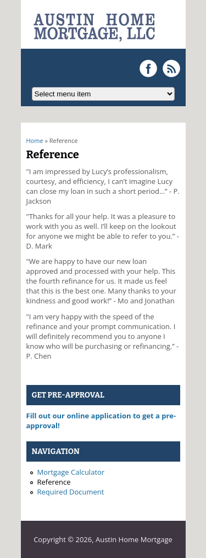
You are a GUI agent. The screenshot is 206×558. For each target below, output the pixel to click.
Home (34, 140)
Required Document (70, 492)
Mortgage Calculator (71, 472)
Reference (54, 482)
